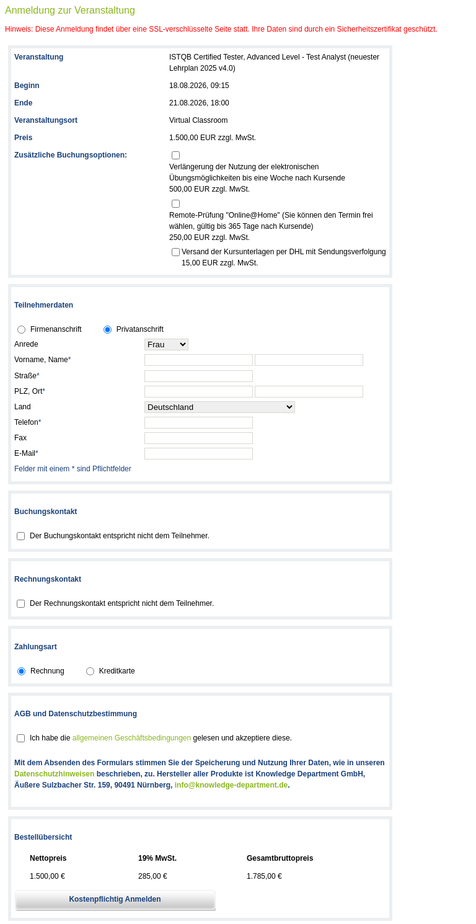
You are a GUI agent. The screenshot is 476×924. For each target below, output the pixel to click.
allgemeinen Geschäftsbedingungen (132, 738)
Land (22, 406)
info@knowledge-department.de (231, 785)
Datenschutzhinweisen (54, 774)
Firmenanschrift (56, 329)
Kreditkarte (117, 671)
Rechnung (47, 671)
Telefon (27, 422)
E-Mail (26, 453)
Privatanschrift (140, 329)
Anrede (26, 344)
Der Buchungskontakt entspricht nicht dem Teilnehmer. (119, 535)
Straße (27, 375)
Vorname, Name (42, 359)
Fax (20, 437)
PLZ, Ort (29, 391)
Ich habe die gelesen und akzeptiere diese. (161, 738)
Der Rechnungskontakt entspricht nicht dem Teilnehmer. (122, 603)
